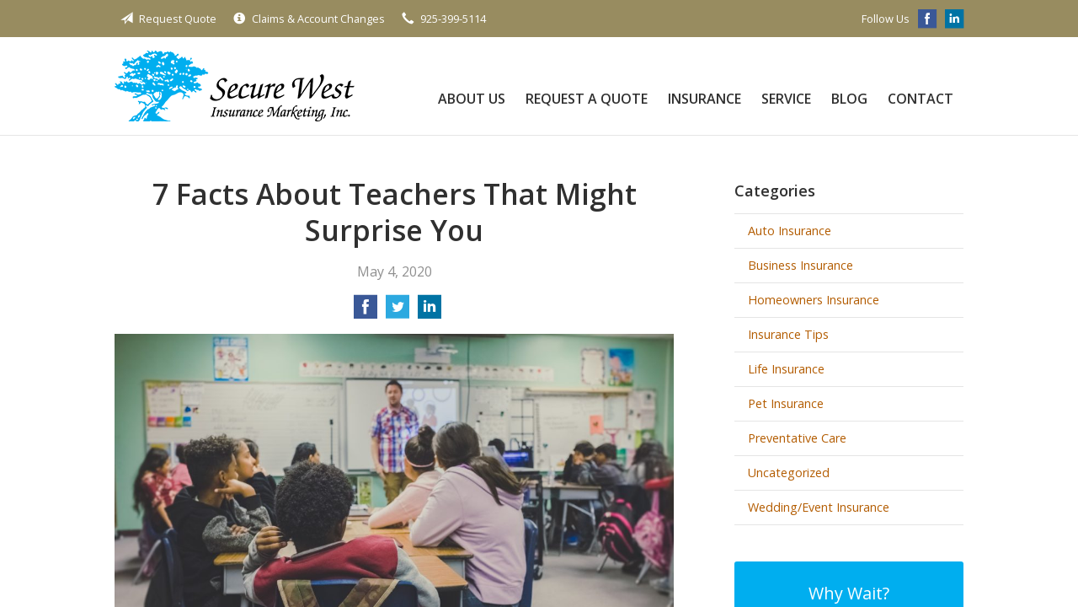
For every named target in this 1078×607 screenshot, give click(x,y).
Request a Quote (587, 98)
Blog (849, 98)
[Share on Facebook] (365, 312)
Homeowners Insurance (813, 300)
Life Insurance (786, 369)
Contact (920, 98)
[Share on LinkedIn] (429, 312)
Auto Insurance (789, 231)
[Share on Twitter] (397, 312)
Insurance (704, 98)
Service (786, 98)
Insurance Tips (788, 334)
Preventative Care (797, 438)
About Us (471, 98)
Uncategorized (789, 473)
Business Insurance (800, 265)
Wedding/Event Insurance (818, 507)
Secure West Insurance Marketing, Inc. (235, 86)
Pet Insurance (786, 403)
